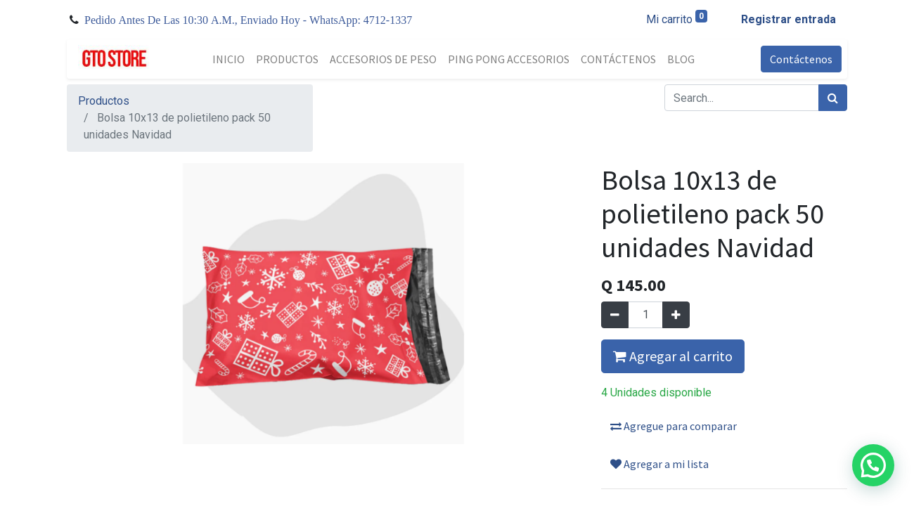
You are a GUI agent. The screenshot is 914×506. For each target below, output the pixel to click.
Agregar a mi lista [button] (659, 464)
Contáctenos (801, 59)
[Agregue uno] (676, 314)
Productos (103, 101)
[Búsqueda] (832, 97)
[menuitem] (228, 59)
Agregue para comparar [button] (673, 426)
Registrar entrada (788, 19)
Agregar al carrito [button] (673, 356)
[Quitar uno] (615, 314)
